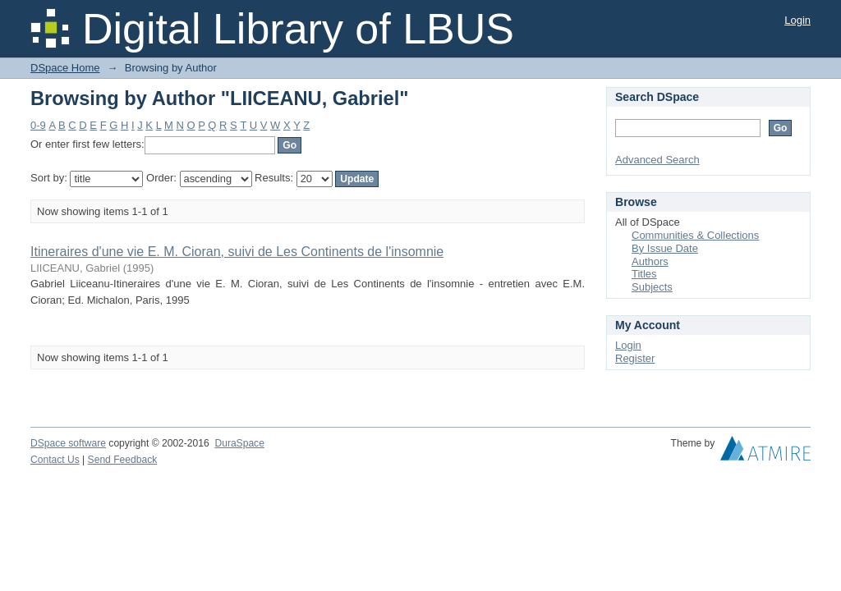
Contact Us (55, 459)
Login (797, 20)
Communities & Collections (695, 235)
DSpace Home (65, 68)
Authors (650, 261)
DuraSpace (239, 443)
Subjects (652, 287)
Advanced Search (657, 159)
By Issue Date (665, 248)
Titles (644, 274)
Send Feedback (123, 459)
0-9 (38, 125)
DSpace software (68, 443)
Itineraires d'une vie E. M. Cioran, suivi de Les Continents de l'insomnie (236, 252)
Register (635, 358)
